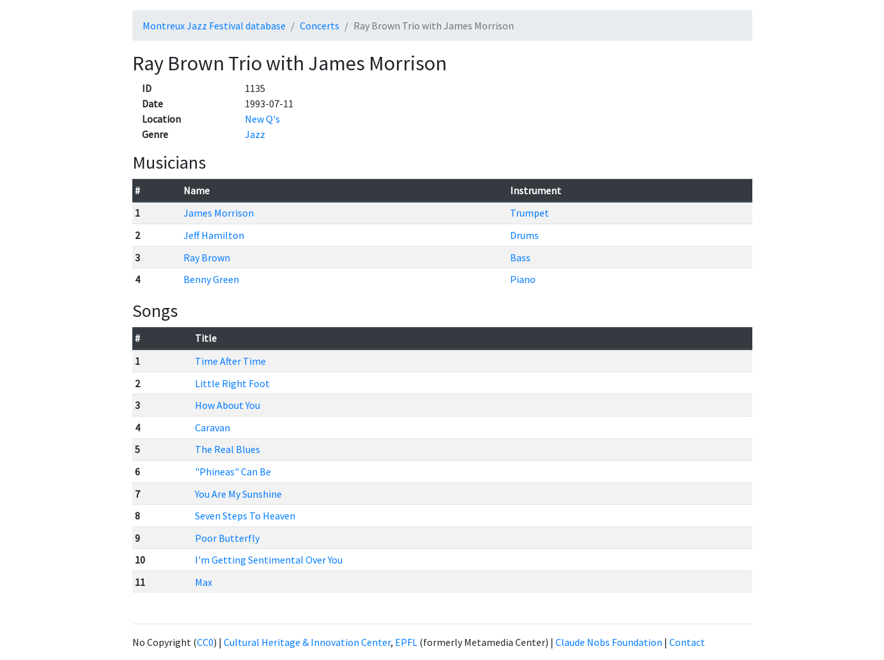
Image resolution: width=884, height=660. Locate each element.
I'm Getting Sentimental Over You (269, 559)
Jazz (255, 134)
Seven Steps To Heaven (245, 515)
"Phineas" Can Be (233, 471)
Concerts (319, 25)
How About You (227, 405)
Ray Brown (206, 257)
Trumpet (529, 212)
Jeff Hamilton (213, 235)
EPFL (406, 642)
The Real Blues (227, 449)
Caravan (212, 427)
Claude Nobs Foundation (608, 642)
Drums (524, 235)
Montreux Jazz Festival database (214, 25)
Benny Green (211, 279)
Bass (520, 257)
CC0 (205, 642)
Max (203, 582)
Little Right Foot (232, 383)
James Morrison (218, 212)
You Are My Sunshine (238, 493)
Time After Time (230, 361)
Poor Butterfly (227, 538)
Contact (687, 642)
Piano (523, 279)
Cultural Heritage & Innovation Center (307, 642)
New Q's (262, 118)
